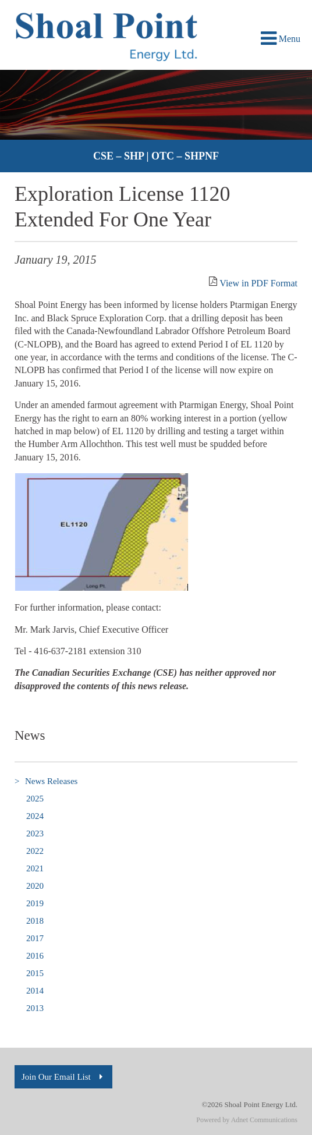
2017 (35, 938)
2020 (35, 886)
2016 (35, 955)
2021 (35, 868)
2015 (35, 973)
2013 (35, 1008)
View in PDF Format (258, 283)
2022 (35, 851)
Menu (280, 39)
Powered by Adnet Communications (246, 1120)
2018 (35, 920)
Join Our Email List (63, 1076)
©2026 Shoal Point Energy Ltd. (249, 1104)
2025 (35, 798)
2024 (35, 816)
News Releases (46, 781)
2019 (35, 903)
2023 (35, 833)
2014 (35, 990)
